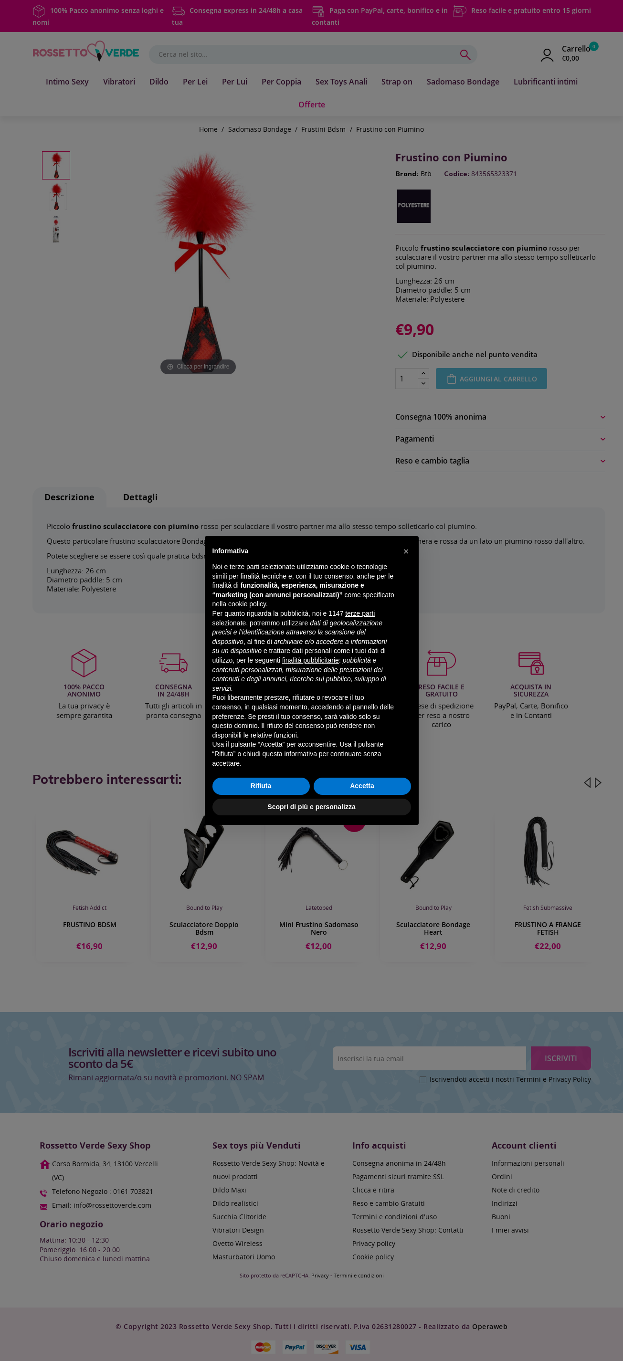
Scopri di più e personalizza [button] (311, 807)
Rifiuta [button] (261, 786)
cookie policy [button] (247, 604)
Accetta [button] (362, 786)
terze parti (360, 613)
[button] (406, 551)
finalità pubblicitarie (310, 660)
